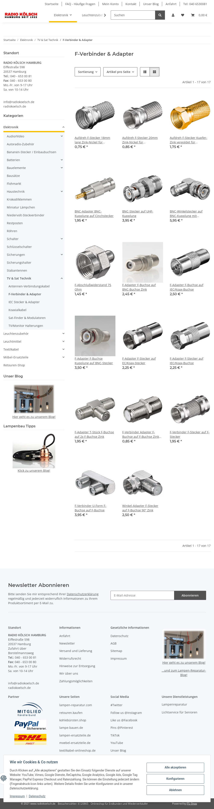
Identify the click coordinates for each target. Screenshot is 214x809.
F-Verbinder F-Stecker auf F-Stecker (190, 434)
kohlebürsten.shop (72, 720)
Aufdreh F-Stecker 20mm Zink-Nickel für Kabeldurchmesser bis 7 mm (140, 140)
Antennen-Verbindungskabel (29, 286)
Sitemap (116, 651)
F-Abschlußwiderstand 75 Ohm (93, 287)
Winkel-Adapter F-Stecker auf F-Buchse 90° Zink (140, 508)
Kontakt (130, 4)
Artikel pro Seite (118, 72)
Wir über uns (68, 673)
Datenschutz (37, 796)
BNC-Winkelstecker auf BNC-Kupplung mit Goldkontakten (186, 213)
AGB (113, 643)
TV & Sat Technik (19, 278)
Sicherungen (16, 255)
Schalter (13, 239)
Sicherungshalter (19, 262)
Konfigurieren (175, 778)
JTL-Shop (192, 803)
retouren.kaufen (71, 713)
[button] (173, 15)
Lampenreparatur (174, 704)
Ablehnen (174, 790)
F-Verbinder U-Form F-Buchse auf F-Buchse (90, 508)
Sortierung (86, 72)
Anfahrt (171, 4)
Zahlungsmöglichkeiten (76, 681)
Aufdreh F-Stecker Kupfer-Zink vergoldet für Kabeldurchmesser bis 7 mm (188, 140)
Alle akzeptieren (174, 768)
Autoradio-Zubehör (20, 144)
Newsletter (67, 643)
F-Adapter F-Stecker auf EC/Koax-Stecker (139, 360)
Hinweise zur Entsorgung (77, 666)
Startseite (51, 4)
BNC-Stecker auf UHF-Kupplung (137, 213)
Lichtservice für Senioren (179, 712)
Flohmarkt (14, 184)
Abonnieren (190, 595)
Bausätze (13, 176)
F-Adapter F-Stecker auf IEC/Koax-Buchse (186, 360)
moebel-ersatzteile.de (74, 743)
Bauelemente (16, 168)
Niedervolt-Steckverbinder (25, 215)
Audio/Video (15, 136)
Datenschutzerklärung (83, 594)
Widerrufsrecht (70, 658)
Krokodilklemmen (19, 199)
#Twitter (116, 705)
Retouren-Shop (14, 365)
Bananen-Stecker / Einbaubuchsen (31, 152)
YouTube (117, 743)
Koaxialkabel (17, 310)
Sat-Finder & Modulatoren (27, 318)
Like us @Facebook (124, 720)
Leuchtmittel (12, 341)
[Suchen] (133, 15)
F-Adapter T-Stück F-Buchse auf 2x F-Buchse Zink (94, 434)
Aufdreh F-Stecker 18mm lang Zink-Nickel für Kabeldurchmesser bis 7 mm (92, 140)
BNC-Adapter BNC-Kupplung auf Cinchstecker (94, 213)
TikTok (115, 735)
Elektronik (10, 127)
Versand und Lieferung (75, 651)
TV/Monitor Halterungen (26, 326)
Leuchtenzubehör (16, 334)
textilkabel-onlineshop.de (77, 750)
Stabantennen (17, 270)
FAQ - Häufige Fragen (80, 4)
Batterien (13, 160)
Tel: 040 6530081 (195, 4)
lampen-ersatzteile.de (75, 735)
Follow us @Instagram (126, 713)
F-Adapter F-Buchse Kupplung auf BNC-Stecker (94, 360)
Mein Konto (110, 4)
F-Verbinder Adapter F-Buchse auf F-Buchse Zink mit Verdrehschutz (140, 434)
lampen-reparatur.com (75, 705)
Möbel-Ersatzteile (15, 357)
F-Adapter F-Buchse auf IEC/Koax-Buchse (186, 287)
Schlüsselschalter (19, 247)
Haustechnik (16, 191)
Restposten (15, 223)
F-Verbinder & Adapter (25, 294)
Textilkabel (11, 349)
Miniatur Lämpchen (21, 207)
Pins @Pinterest (122, 728)
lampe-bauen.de (71, 728)
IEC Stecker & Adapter (24, 302)
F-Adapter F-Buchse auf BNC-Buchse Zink (139, 287)
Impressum (17, 796)
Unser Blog (151, 4)
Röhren (12, 231)
